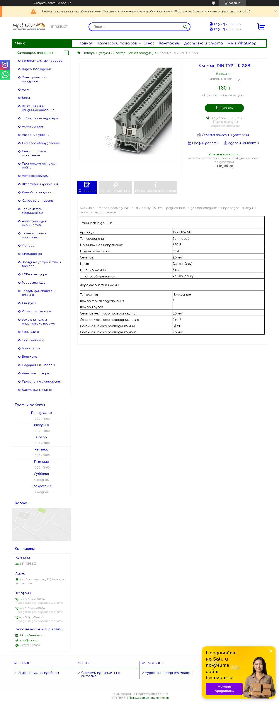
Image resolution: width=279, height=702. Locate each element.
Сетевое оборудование (41, 143)
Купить (227, 108)
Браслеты (30, 356)
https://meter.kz (32, 635)
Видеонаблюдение (37, 69)
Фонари (28, 245)
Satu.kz (163, 693)
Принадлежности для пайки (39, 165)
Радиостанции (34, 282)
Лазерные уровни (35, 134)
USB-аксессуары (34, 274)
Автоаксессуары (35, 175)
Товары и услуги (96, 53)
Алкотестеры (33, 126)
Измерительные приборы (42, 60)
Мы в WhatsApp (242, 43)
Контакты (169, 43)
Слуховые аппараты (38, 200)
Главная (85, 43)
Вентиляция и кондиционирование (38, 108)
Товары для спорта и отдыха (38, 292)
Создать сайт (44, 3)
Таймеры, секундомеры (40, 118)
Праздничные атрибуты (41, 381)
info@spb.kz (28, 640)
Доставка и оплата (203, 43)
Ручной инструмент (38, 192)
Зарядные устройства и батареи (41, 264)
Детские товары (35, 373)
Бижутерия (31, 348)
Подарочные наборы (38, 365)
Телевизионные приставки (34, 235)
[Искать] (185, 26)
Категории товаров (117, 43)
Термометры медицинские (32, 210)
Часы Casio (30, 331)
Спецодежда (32, 253)
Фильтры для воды (36, 311)
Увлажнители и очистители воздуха (38, 321)
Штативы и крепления (40, 184)
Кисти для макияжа (37, 389)
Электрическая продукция (134, 53)
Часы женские (33, 340)
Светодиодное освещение (34, 153)
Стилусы (29, 303)
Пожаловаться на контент (149, 697)
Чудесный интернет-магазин (169, 673)
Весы (26, 97)
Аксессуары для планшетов (34, 223)
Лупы (25, 89)
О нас (149, 43)
